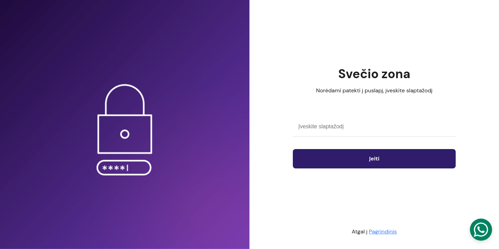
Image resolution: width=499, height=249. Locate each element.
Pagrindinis (383, 231)
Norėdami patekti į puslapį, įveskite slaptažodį (374, 90)
